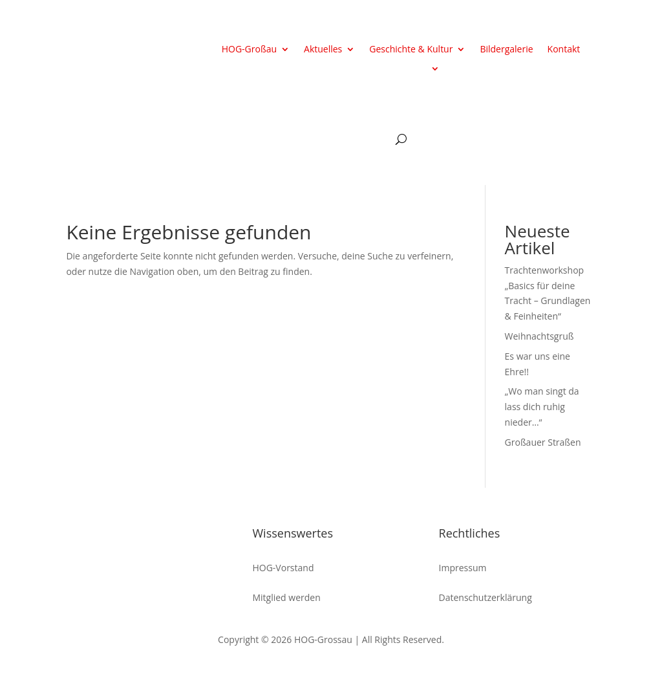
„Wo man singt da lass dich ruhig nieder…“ (542, 406)
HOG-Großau (249, 50)
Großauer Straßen (543, 442)
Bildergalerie (506, 50)
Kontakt (564, 50)
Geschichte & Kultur (411, 50)
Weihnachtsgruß (539, 336)
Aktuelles (323, 50)
